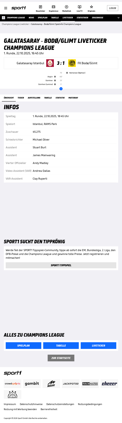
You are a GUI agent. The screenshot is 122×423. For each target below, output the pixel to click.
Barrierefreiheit (49, 409)
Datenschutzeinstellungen (60, 404)
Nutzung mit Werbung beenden (20, 409)
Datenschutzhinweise (31, 404)
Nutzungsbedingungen (90, 404)
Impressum (10, 404)
